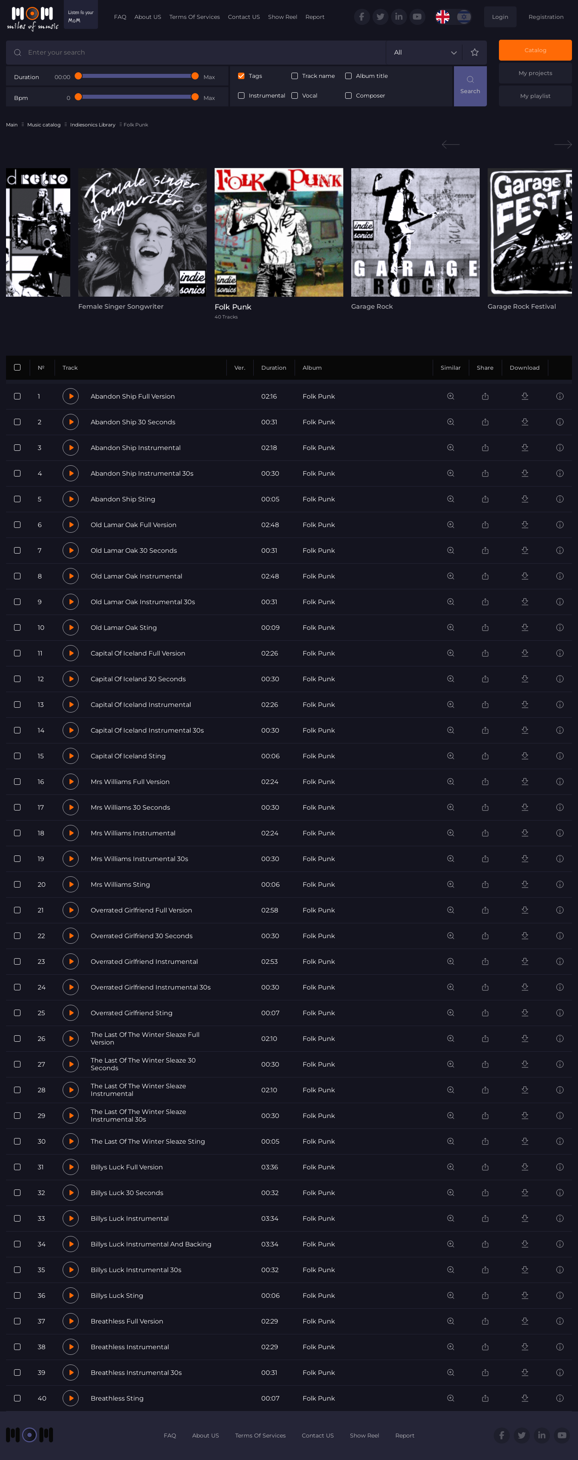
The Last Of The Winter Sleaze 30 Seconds (143, 1064)
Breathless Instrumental (130, 1347)
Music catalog (44, 125)
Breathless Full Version (127, 1321)
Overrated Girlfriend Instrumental (144, 961)
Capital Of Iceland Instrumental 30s (147, 730)
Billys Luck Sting (117, 1295)
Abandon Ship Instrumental (136, 448)
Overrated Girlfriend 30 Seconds (142, 936)
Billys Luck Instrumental (130, 1218)
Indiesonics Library (93, 125)
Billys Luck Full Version (127, 1167)
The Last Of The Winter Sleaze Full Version (145, 1038)
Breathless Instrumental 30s (136, 1373)
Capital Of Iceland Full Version (138, 653)
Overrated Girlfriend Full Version (141, 910)
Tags (255, 76)
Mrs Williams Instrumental (133, 833)
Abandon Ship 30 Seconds (133, 422)
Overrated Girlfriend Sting (132, 1013)
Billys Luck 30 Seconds (127, 1193)
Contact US (244, 16)
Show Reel (282, 16)
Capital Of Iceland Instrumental (141, 705)
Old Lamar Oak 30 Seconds (134, 550)
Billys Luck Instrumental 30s (136, 1270)
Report (315, 16)
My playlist (535, 96)
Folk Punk (319, 396)
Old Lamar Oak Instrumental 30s (143, 602)
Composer (370, 95)
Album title (372, 76)
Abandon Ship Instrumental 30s (142, 473)
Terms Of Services (194, 16)
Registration (546, 16)
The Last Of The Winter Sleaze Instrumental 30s (138, 1115)
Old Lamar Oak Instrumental (136, 576)
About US (147, 16)
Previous (451, 144)
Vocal (309, 95)
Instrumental (267, 95)
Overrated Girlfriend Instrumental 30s (151, 987)
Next (563, 144)
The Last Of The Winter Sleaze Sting (148, 1141)
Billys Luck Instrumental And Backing (151, 1244)
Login (500, 16)
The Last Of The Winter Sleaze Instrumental (138, 1090)
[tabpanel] (142, 239)
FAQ (120, 16)
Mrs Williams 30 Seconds (130, 807)
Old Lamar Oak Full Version (134, 525)
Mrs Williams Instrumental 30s (139, 859)
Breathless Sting (117, 1398)
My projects (535, 73)
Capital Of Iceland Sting (128, 756)
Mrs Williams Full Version (130, 782)
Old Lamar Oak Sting (124, 627)
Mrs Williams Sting (120, 884)
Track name (318, 76)
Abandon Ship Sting (123, 499)
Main (12, 125)
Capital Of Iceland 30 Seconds (138, 679)
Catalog (536, 50)
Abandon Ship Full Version (133, 396)
